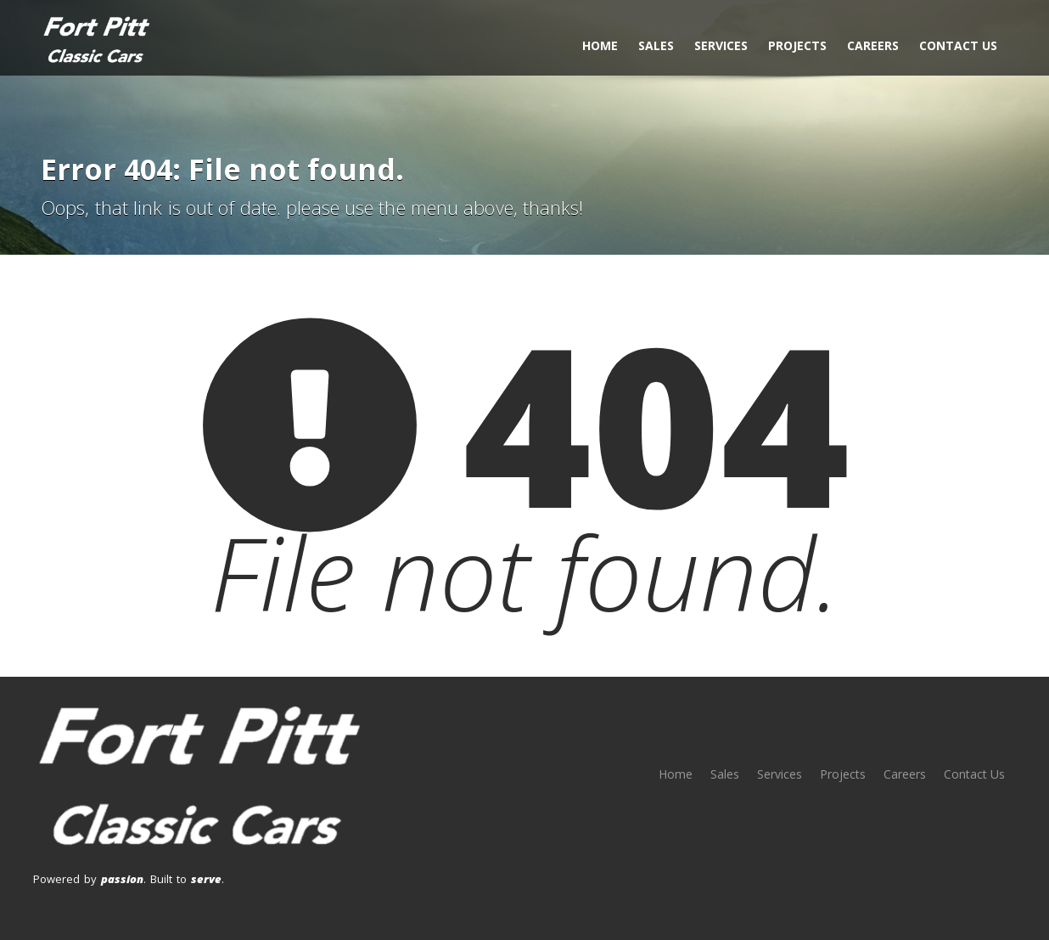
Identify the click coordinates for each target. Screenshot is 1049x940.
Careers (873, 45)
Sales (656, 45)
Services (721, 45)
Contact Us (958, 45)
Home (600, 45)
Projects (797, 45)
